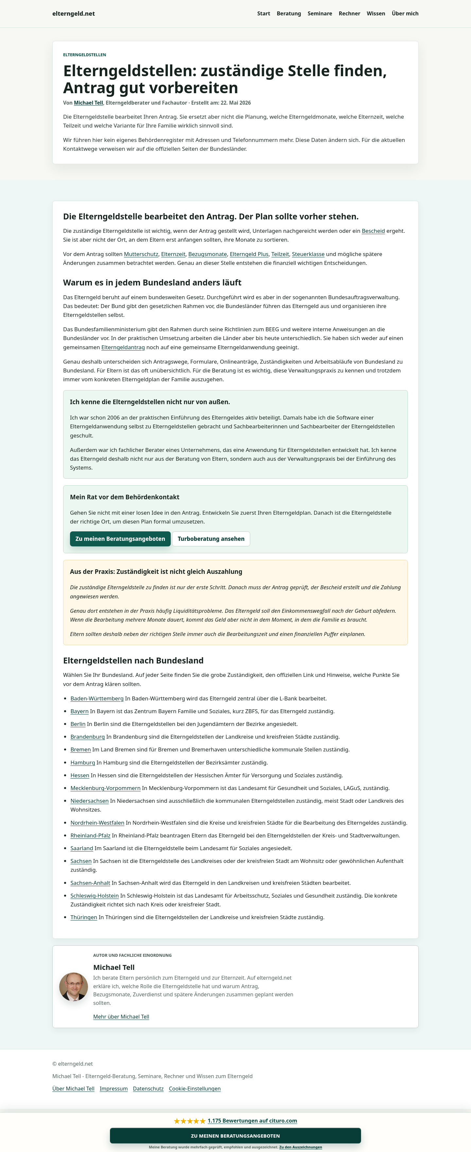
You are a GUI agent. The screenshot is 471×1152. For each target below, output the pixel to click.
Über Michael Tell (73, 1088)
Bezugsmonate (207, 254)
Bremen (80, 749)
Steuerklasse (308, 254)
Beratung (289, 13)
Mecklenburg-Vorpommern (105, 788)
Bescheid (373, 230)
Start (263, 13)
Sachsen (81, 861)
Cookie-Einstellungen (194, 1088)
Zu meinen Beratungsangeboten (120, 538)
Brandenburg (87, 736)
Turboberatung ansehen (211, 538)
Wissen (376, 13)
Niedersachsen (89, 800)
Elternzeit (173, 254)
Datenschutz (148, 1088)
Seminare (320, 13)
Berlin (77, 724)
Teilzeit (280, 254)
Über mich (405, 13)
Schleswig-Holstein (94, 895)
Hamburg (82, 762)
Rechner (349, 13)
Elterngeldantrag (123, 347)
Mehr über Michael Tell (121, 1016)
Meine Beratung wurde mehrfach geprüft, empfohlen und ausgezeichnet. (235, 1147)
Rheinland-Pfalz (90, 835)
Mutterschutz (141, 254)
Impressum (114, 1088)
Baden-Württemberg (97, 698)
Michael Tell (88, 102)
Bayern (79, 711)
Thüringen (83, 917)
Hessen (79, 775)
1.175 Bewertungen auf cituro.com (252, 1121)
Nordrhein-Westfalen (97, 822)
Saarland (81, 848)
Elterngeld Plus (249, 254)
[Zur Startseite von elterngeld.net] (73, 13)
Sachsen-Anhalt (90, 882)
